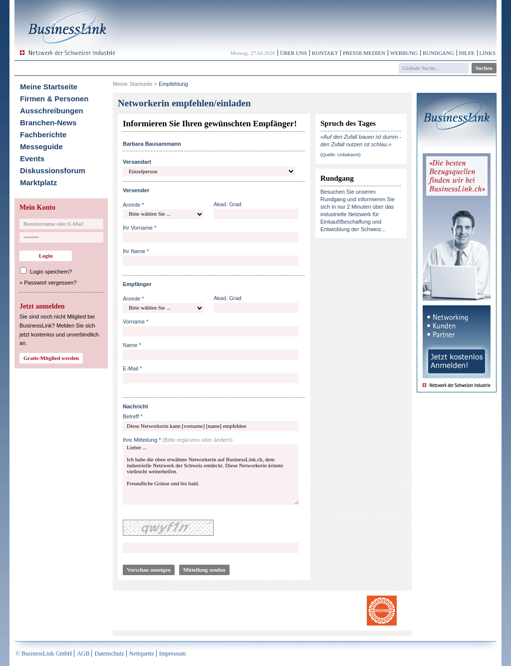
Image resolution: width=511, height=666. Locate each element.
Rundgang (438, 53)
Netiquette (141, 653)
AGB (83, 653)
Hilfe (467, 53)
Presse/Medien (364, 53)
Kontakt (325, 53)
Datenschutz (109, 653)
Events (32, 158)
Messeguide (41, 146)
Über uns (293, 53)
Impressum (172, 653)
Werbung (404, 53)
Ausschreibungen (51, 110)
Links (488, 53)
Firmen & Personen (54, 98)
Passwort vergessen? (50, 283)
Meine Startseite (48, 86)
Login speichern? (51, 272)
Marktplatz (38, 182)
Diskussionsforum (52, 170)
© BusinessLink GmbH (43, 653)
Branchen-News (48, 122)
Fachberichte (43, 134)
